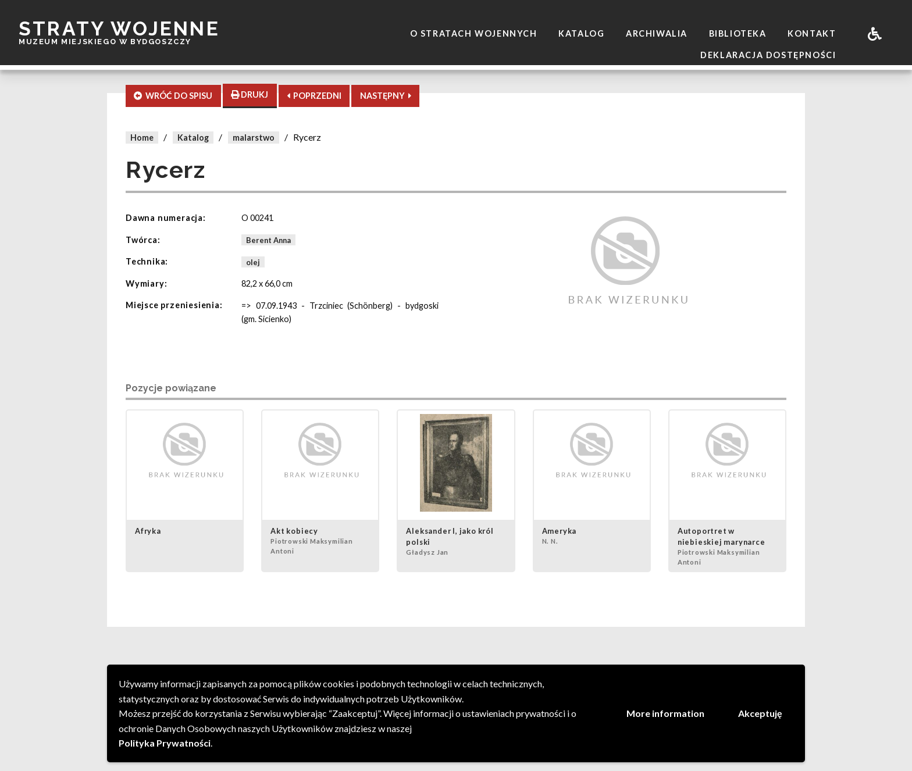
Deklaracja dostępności (768, 55)
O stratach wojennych (473, 33)
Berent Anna (268, 240)
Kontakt (812, 33)
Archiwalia (656, 33)
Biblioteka (738, 33)
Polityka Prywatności (165, 742)
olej (253, 261)
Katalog (581, 33)
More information (665, 713)
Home (142, 137)
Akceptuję (760, 713)
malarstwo (254, 137)
